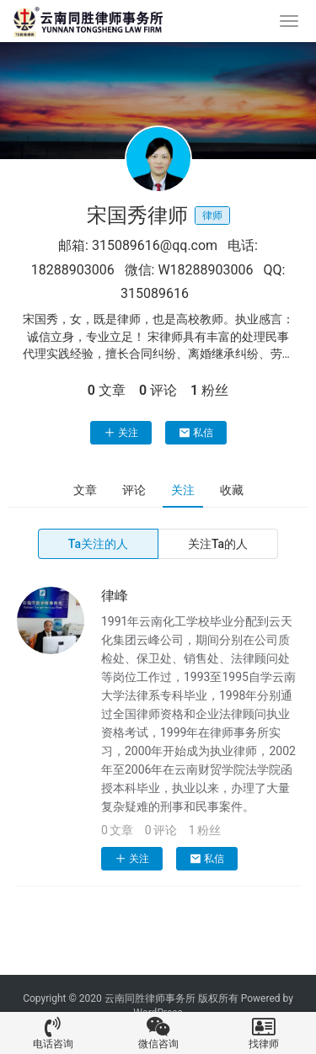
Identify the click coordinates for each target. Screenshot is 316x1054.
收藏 (232, 490)
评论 (134, 490)
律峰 (114, 596)
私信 (196, 433)
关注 (121, 433)
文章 (85, 490)
